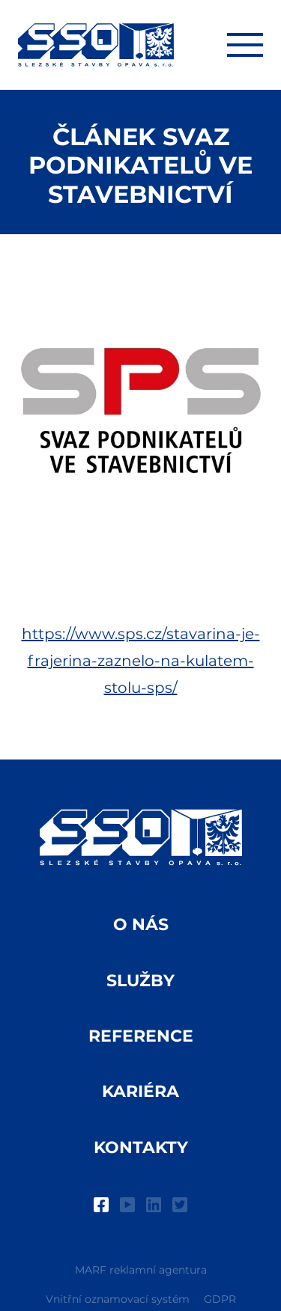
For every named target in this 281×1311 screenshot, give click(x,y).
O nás (141, 924)
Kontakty (141, 1147)
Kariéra (140, 1091)
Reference (140, 1036)
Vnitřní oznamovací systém (118, 1299)
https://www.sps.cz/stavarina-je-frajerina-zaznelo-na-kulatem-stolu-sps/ (141, 661)
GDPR (220, 1299)
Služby (140, 981)
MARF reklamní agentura (141, 1270)
